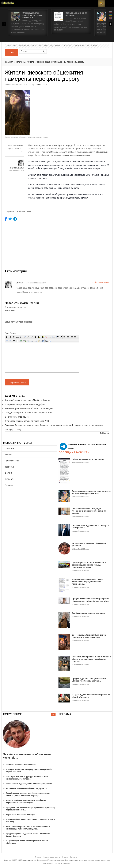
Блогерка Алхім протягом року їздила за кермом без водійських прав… (91, 492)
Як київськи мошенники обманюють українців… (27, 788)
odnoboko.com (28, 860)
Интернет (92, 45)
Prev (4, 24)
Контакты (73, 857)
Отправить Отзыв (17, 382)
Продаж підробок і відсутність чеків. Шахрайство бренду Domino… (89, 679)
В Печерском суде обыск (16, 417)
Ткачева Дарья (41, 85)
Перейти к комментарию (100, 282)
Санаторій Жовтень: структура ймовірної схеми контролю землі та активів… (89, 511)
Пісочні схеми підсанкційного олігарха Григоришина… (30, 784)
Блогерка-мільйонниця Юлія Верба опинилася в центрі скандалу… (89, 636)
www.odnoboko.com (16, 171)
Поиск (11, 52)
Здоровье (55, 45)
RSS (101, 3)
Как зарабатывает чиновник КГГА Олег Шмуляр (27, 400)
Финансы (24, 45)
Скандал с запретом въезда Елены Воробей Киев (29, 412)
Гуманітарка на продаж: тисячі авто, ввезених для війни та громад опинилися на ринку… (89, 564)
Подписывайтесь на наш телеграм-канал (83, 446)
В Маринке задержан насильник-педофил (25, 404)
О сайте (65, 857)
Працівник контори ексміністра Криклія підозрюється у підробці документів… (91, 600)
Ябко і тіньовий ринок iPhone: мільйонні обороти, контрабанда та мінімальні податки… (91, 659)
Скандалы (79, 45)
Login (94, 3)
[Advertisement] (82, 111)
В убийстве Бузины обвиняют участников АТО (27, 421)
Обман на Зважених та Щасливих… (89, 459)
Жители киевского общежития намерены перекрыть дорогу (55, 62)
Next (111, 24)
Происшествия (39, 45)
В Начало (104, 433)
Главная (9, 62)
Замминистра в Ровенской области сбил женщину (29, 408)
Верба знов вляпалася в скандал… (89, 613)
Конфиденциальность (51, 857)
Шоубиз (67, 45)
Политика (11, 45)
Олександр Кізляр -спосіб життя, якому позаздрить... (32, 15)
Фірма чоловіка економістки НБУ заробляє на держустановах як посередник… (87, 581)
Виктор (19, 283)
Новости (7, 3)
